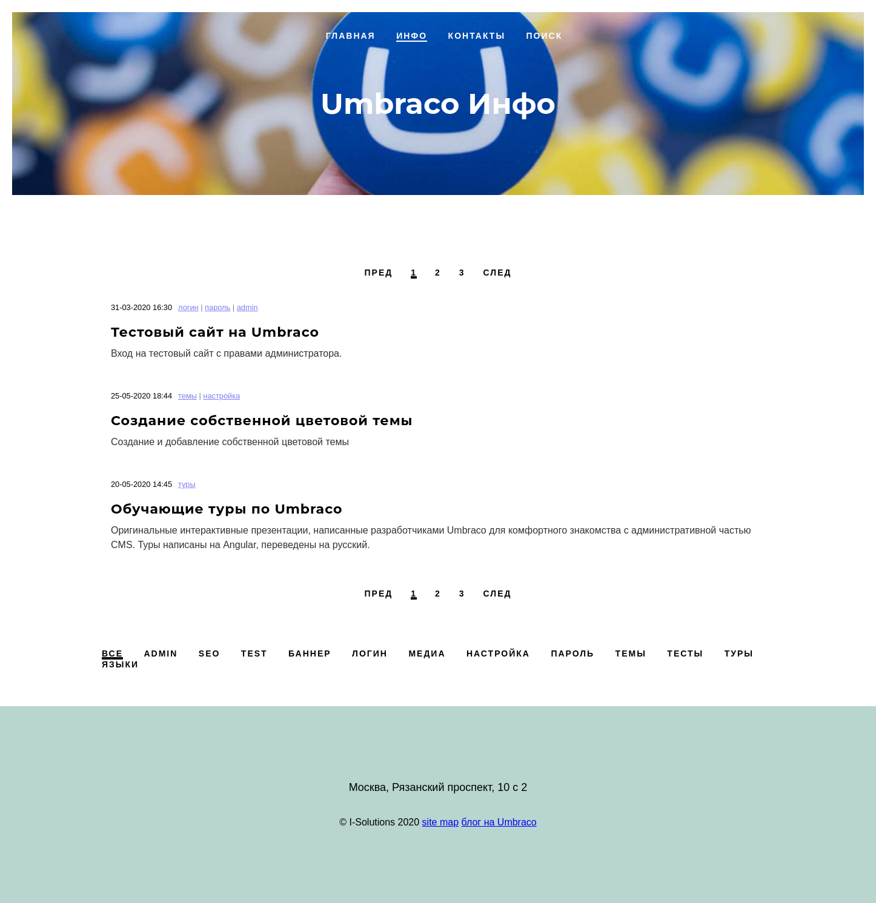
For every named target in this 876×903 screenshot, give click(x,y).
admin (247, 307)
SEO (210, 653)
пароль (217, 307)
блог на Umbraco (499, 822)
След (497, 272)
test (254, 653)
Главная (351, 36)
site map (440, 822)
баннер (309, 653)
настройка (221, 395)
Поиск (544, 36)
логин (188, 307)
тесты (685, 653)
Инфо (411, 36)
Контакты (476, 36)
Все (112, 653)
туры (187, 484)
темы (187, 395)
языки (120, 664)
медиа (426, 653)
